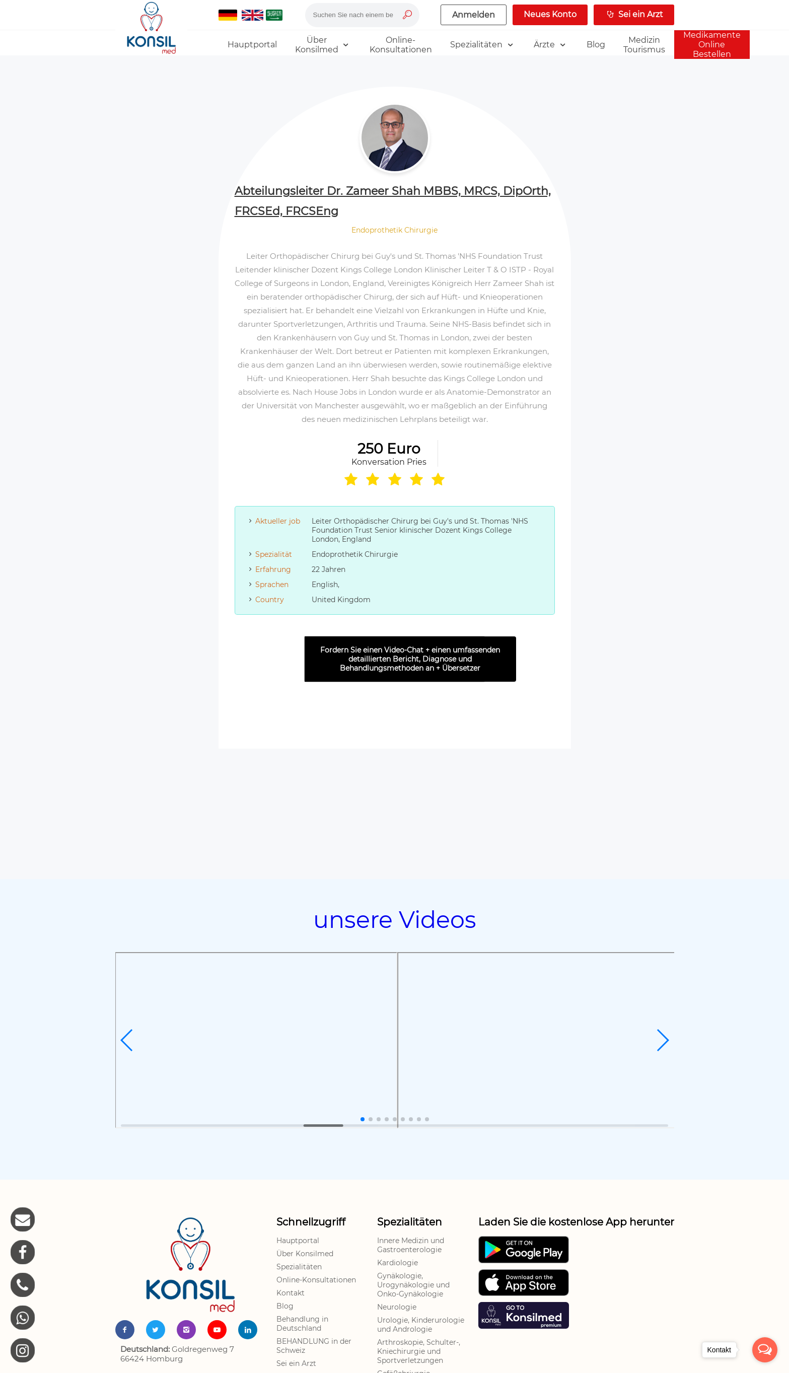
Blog (285, 1306)
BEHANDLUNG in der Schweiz (313, 1346)
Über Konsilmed (304, 1253)
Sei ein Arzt (296, 1363)
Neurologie (396, 1307)
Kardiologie (397, 1262)
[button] (127, 1040)
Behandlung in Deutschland (302, 1324)
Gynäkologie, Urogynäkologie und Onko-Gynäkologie (413, 1284)
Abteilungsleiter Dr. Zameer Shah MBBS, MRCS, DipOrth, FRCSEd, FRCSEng (393, 201)
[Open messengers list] (764, 1349)
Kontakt (290, 1292)
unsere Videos (394, 919)
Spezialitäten (299, 1266)
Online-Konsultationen (316, 1279)
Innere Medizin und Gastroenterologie (410, 1245)
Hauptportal (297, 1240)
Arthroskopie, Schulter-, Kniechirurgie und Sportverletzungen (418, 1351)
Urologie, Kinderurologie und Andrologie (420, 1325)
